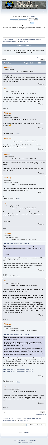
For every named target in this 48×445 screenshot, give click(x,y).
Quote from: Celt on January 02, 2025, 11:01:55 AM (16, 243)
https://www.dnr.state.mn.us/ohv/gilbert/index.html (18, 369)
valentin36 (8, 67)
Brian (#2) (7, 138)
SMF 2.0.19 (17, 440)
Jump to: (24, 424)
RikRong (7, 113)
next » (44, 57)
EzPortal (27, 432)
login (28, 16)
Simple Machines (31, 440)
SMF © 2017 (24, 440)
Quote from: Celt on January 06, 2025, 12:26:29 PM (16, 334)
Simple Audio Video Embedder (24, 442)
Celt (5, 89)
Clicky (18, 133)
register (33, 16)
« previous (39, 57)
